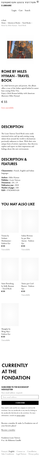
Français (4, 451)
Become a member (8, 430)
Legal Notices (21, 454)
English (11, 451)
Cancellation (31, 451)
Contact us (21, 451)
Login (14, 10)
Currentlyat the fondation (16, 371)
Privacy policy (33, 454)
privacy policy (21, 416)
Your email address (11, 393)
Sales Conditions (7, 454)
